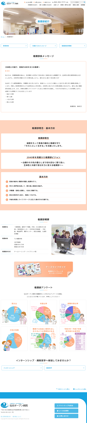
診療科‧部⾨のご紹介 (66, 5)
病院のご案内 (76, 5)
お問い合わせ (38, 2)
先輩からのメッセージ (40, 46)
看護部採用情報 (67, 46)
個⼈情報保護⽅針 (6, 416)
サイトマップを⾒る (66, 405)
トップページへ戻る (80, 389)
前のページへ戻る (64, 389)
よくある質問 (29, 2)
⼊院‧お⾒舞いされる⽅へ (45, 5)
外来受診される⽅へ (33, 5)
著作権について (17, 416)
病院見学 (49, 368)
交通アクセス (47, 2)
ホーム (3, 37)
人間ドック (56, 5)
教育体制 (6, 46)
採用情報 (83, 5)
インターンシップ (9, 368)
